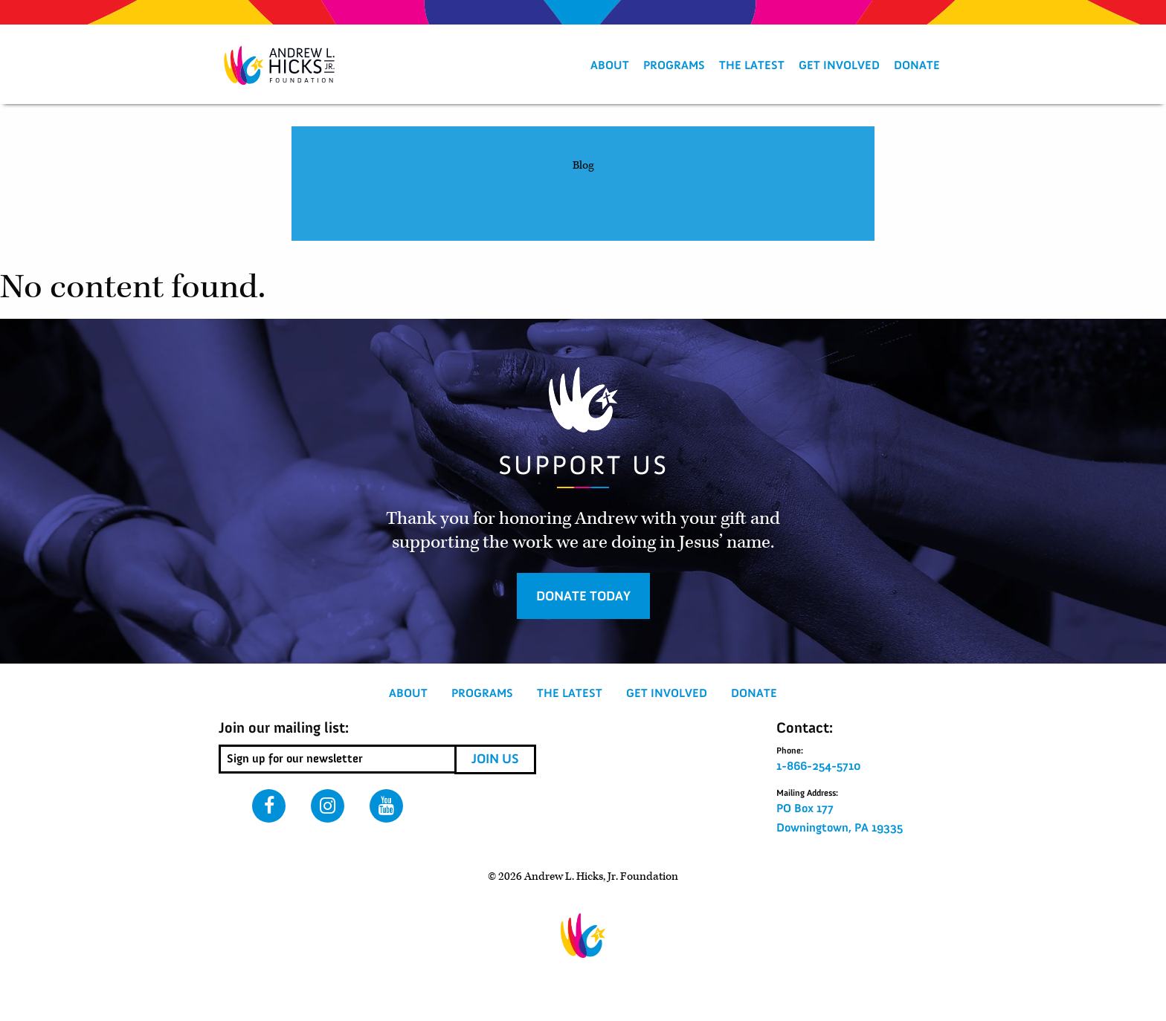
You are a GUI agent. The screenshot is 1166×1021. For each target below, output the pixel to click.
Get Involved (839, 65)
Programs (674, 65)
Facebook (269, 806)
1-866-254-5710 (818, 766)
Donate (917, 65)
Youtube (386, 806)
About (609, 65)
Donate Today (583, 596)
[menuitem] (609, 65)
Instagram (327, 806)
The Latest (752, 65)
